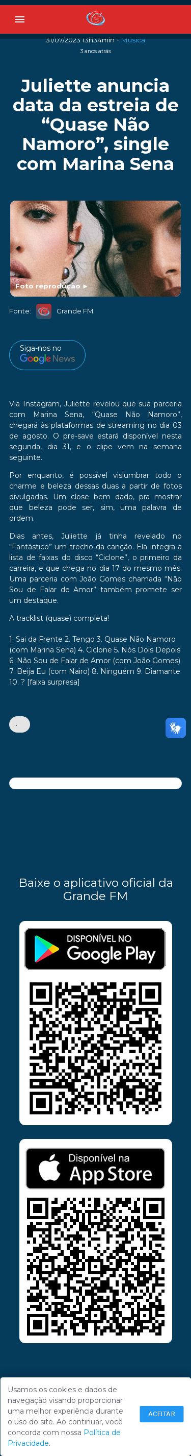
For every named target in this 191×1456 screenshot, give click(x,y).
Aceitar (162, 1414)
